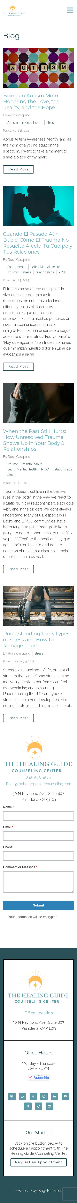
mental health (32, 123)
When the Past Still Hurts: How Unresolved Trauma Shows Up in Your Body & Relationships (34, 440)
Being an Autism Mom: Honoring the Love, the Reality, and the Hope (31, 102)
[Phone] (22, 1096)
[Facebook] (33, 1096)
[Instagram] (44, 1096)
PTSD (62, 272)
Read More (18, 169)
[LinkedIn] (54, 1096)
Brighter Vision (50, 1190)
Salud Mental (16, 267)
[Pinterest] (28, 1106)
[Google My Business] (49, 1106)
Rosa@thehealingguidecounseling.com (38, 784)
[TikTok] (38, 1106)
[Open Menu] (70, 10)
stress (51, 123)
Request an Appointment (38, 1162)
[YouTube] (65, 1096)
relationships (45, 272)
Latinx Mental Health (45, 267)
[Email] (12, 1096)
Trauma (12, 272)
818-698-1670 (38, 778)
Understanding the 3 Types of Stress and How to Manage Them (36, 640)
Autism (12, 123)
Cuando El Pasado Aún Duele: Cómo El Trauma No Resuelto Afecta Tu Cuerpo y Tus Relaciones (37, 243)
